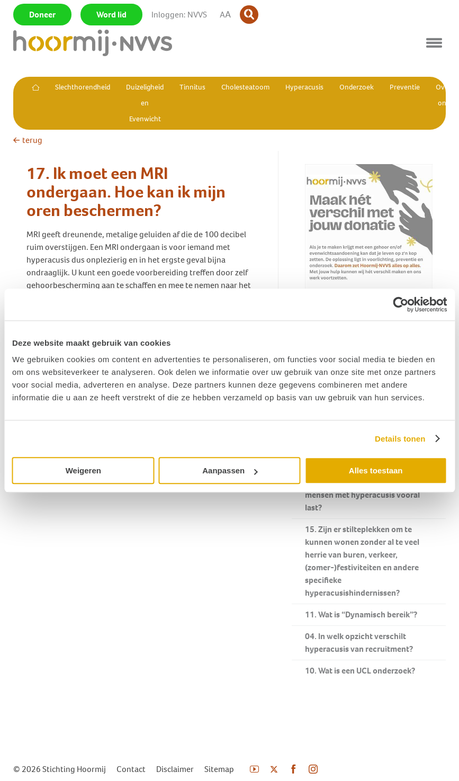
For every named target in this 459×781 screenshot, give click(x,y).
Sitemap (219, 769)
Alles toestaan (376, 470)
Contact (131, 769)
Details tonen (400, 438)
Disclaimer (175, 769)
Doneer (42, 14)
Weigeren (83, 470)
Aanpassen (229, 470)
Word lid (111, 14)
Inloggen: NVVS (179, 14)
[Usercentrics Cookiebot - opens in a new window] (400, 304)
